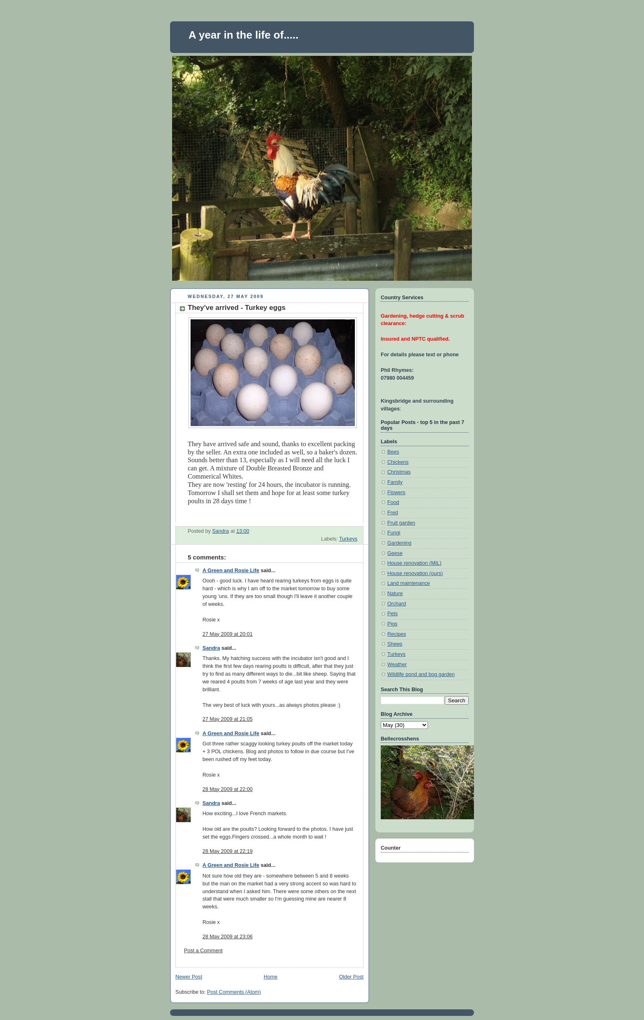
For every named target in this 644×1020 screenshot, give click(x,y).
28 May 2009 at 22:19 (227, 851)
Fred (392, 513)
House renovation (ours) (415, 573)
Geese (394, 553)
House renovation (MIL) (414, 563)
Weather (397, 664)
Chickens (398, 462)
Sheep (394, 644)
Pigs (392, 624)
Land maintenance (408, 583)
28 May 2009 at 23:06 (227, 937)
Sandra (211, 648)
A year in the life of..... (244, 35)
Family (394, 482)
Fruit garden (401, 523)
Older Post (351, 977)
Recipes (396, 634)
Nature (395, 593)
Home (271, 977)
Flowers (396, 492)
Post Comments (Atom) (234, 992)
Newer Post (188, 977)
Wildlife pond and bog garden (421, 674)
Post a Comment (203, 951)
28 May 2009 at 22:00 (227, 789)
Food (393, 502)
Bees (393, 452)
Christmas (399, 472)
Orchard (396, 604)
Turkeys (348, 539)
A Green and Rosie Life (230, 570)
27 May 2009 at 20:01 (227, 634)
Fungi (393, 533)
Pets (392, 614)
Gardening (399, 543)
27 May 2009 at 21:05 (227, 719)
